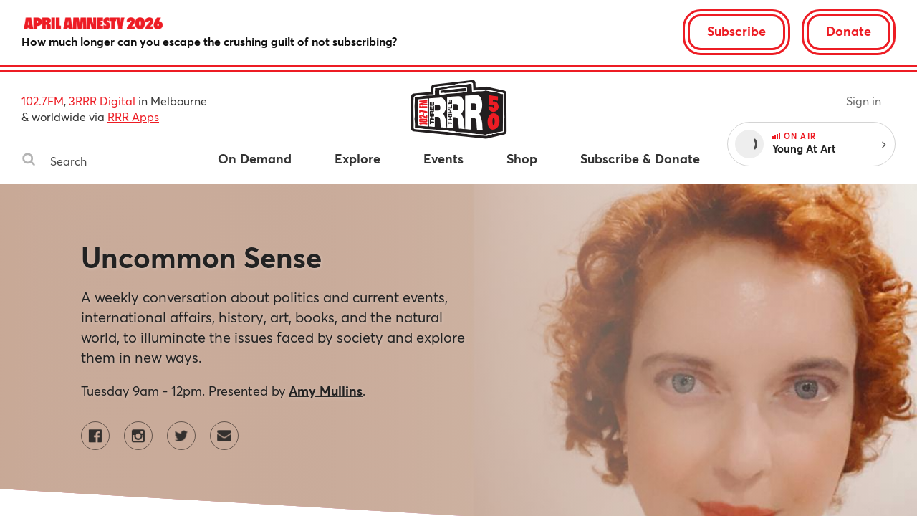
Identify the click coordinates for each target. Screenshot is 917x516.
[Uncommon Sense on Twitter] (181, 435)
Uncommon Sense (201, 257)
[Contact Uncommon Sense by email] (224, 435)
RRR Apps (133, 116)
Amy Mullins (326, 390)
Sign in (863, 100)
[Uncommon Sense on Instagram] (138, 435)
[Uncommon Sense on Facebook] (95, 435)
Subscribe (736, 30)
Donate (848, 30)
